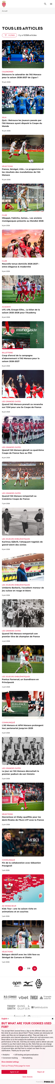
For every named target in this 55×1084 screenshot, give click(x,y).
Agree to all (14, 1072)
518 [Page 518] (28, 968)
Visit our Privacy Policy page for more (15, 1066)
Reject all (40, 1072)
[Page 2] (34, 968)
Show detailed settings (10, 1062)
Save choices (27, 1077)
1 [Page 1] (20, 968)
